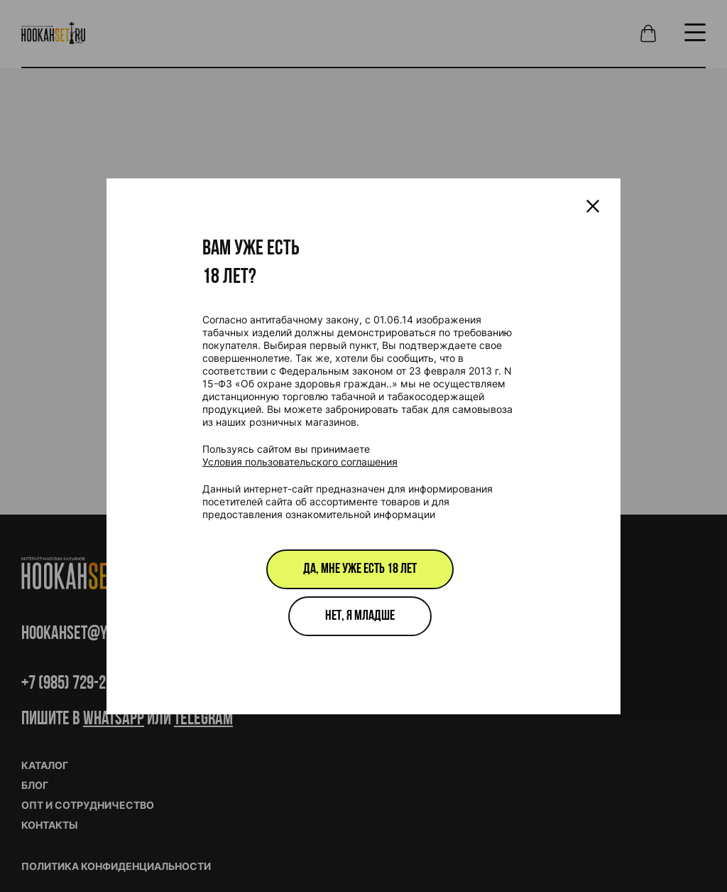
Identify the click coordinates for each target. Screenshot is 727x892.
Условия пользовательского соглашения (300, 462)
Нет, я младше (360, 616)
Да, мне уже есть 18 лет (360, 569)
